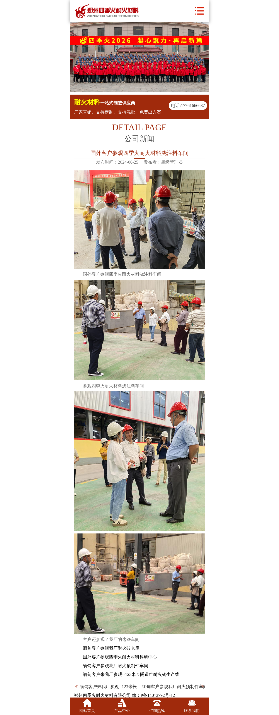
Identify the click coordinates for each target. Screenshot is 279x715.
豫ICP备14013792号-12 (153, 695)
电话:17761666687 (188, 105)
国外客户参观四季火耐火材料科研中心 (120, 656)
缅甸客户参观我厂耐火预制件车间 (115, 665)
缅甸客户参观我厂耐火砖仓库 (111, 648)
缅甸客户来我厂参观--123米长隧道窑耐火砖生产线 (131, 674)
